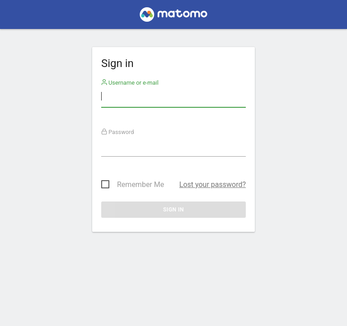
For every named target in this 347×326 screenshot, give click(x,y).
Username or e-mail (130, 82)
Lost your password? (212, 184)
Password (117, 132)
